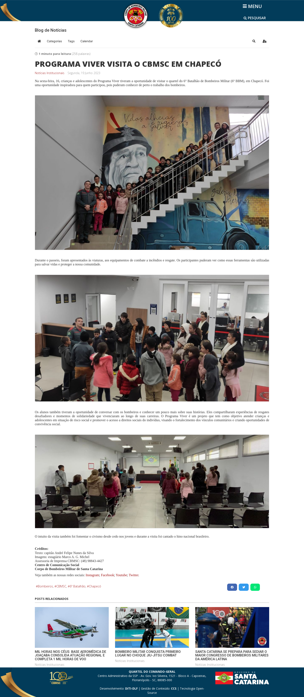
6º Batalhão (78, 586)
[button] (254, 41)
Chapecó (95, 586)
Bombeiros (45, 586)
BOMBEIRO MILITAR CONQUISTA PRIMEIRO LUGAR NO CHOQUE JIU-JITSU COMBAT (148, 654)
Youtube (121, 575)
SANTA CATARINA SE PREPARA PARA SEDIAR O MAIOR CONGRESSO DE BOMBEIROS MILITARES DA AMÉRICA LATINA (232, 655)
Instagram (92, 575)
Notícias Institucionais (49, 73)
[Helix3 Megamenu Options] (253, 6)
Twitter (133, 575)
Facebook (107, 575)
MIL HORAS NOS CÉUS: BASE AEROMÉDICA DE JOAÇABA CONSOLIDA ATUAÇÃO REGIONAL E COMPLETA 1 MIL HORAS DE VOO (70, 655)
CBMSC (61, 586)
